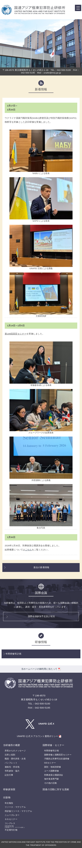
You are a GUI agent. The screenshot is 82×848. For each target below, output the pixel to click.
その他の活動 (50, 783)
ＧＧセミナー (11, 819)
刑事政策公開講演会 (53, 775)
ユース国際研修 (51, 771)
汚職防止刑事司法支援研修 (56, 758)
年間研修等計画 (13, 654)
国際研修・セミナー (53, 745)
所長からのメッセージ (15, 750)
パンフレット (11, 763)
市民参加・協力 (12, 771)
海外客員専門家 (51, 779)
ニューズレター (12, 815)
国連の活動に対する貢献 (56, 789)
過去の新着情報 (41, 567)
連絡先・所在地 (12, 767)
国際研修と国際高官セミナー (57, 755)
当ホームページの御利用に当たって (41, 669)
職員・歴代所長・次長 (15, 758)
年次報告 (9, 803)
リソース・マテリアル (15, 807)
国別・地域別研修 (52, 767)
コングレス (10, 823)
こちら (28, 550)
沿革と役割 (10, 755)
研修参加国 (9, 789)
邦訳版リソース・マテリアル (18, 811)
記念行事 (9, 775)
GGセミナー (50, 763)
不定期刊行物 (11, 830)
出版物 (6, 797)
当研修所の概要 (11, 745)
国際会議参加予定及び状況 (41, 616)
